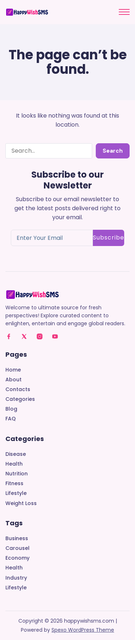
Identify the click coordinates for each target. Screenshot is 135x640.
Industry (16, 578)
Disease (15, 454)
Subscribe (108, 237)
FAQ (10, 419)
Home (13, 370)
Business (16, 539)
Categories (20, 399)
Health (14, 464)
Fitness (14, 484)
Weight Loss (21, 503)
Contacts (17, 389)
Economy (17, 558)
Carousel (17, 548)
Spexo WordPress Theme (82, 629)
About (13, 380)
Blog (11, 409)
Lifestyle (16, 493)
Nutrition (16, 474)
